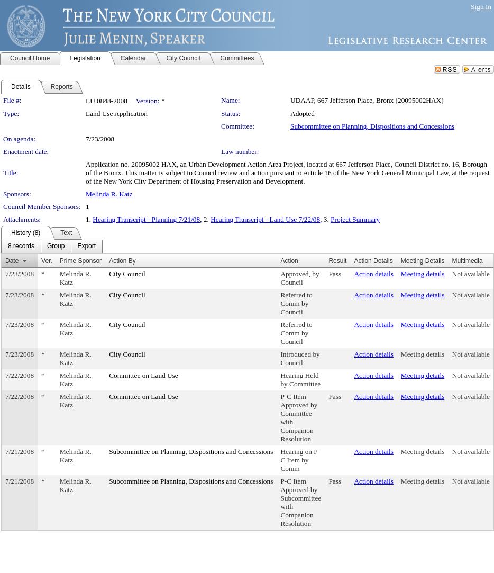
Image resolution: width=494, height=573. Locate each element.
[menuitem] (21, 246)
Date (12, 261)
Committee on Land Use (143, 375)
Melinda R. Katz (109, 194)
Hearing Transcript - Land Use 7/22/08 (265, 219)
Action (289, 261)
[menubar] (52, 246)
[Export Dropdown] (86, 246)
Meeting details (423, 274)
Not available (471, 274)
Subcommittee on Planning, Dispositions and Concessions (372, 126)
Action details (373, 274)
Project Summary (355, 219)
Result (337, 261)
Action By (122, 261)
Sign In (481, 7)
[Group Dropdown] (56, 246)
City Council (127, 274)
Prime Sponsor (81, 261)
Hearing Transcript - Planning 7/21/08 (146, 219)
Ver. (46, 261)
